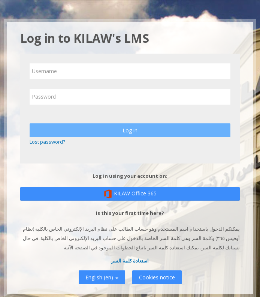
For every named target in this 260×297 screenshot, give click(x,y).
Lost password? (47, 141)
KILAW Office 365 (130, 193)
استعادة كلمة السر (130, 260)
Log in (130, 130)
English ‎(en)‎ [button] (101, 276)
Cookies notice (157, 277)
